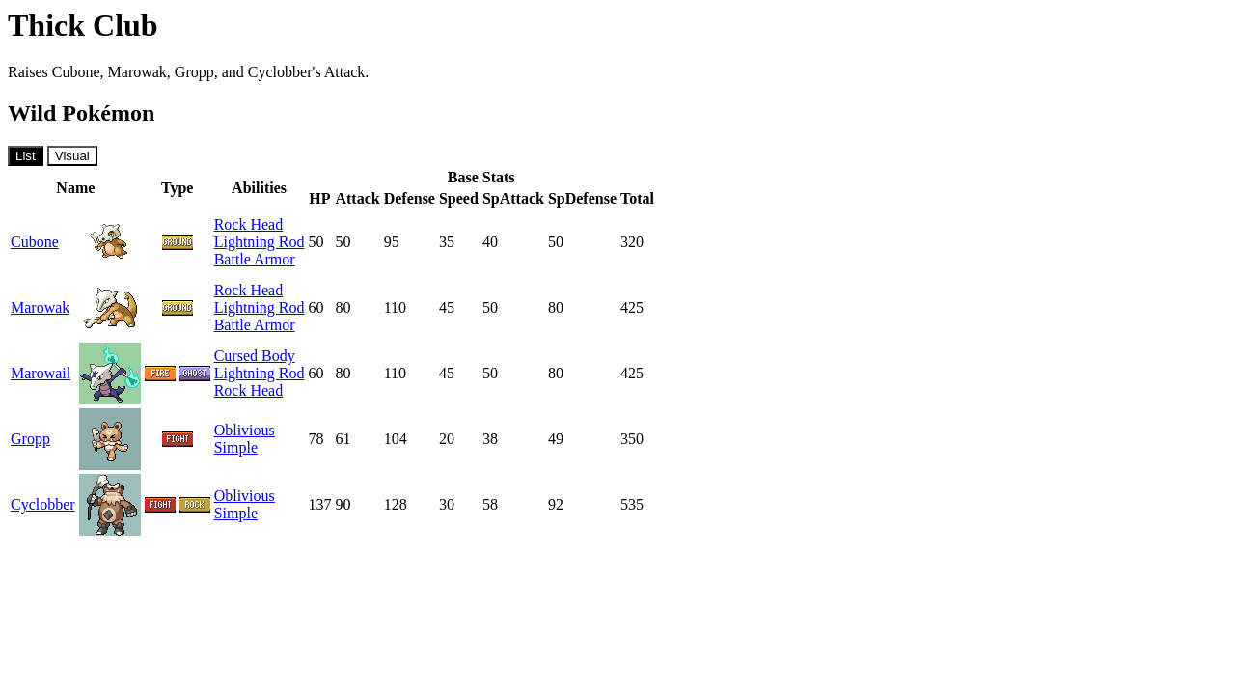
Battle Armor (254, 259)
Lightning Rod (259, 242)
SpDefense (582, 198)
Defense (409, 198)
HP (319, 198)
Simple (236, 447)
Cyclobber (43, 504)
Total (637, 198)
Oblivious (244, 430)
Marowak (40, 307)
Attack (357, 198)
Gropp (30, 439)
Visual (72, 156)
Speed (459, 198)
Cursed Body (254, 356)
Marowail (40, 373)
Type (177, 188)
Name (75, 188)
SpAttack (513, 198)
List (25, 156)
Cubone (35, 242)
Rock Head (249, 224)
